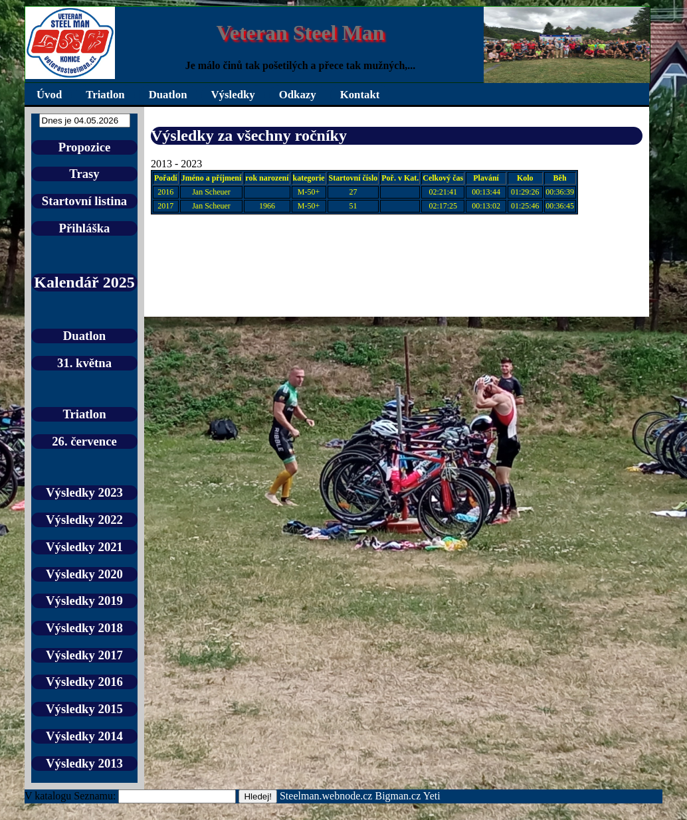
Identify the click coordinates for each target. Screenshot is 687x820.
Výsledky (233, 94)
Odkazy (297, 94)
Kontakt (360, 94)
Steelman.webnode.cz (326, 795)
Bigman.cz (399, 795)
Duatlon (168, 94)
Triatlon (105, 94)
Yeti (432, 795)
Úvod (49, 94)
